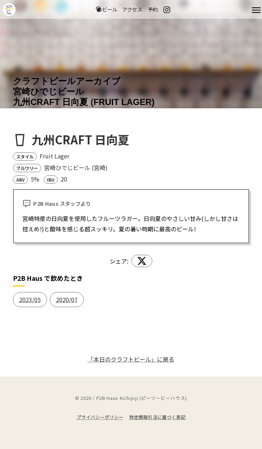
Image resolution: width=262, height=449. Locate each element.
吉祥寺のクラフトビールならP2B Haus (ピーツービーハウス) (9, 9)
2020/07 (67, 299)
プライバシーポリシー (100, 417)
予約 (153, 9)
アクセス (132, 9)
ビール (106, 9)
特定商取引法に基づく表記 (157, 417)
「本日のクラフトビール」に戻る (131, 359)
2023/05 (30, 299)
